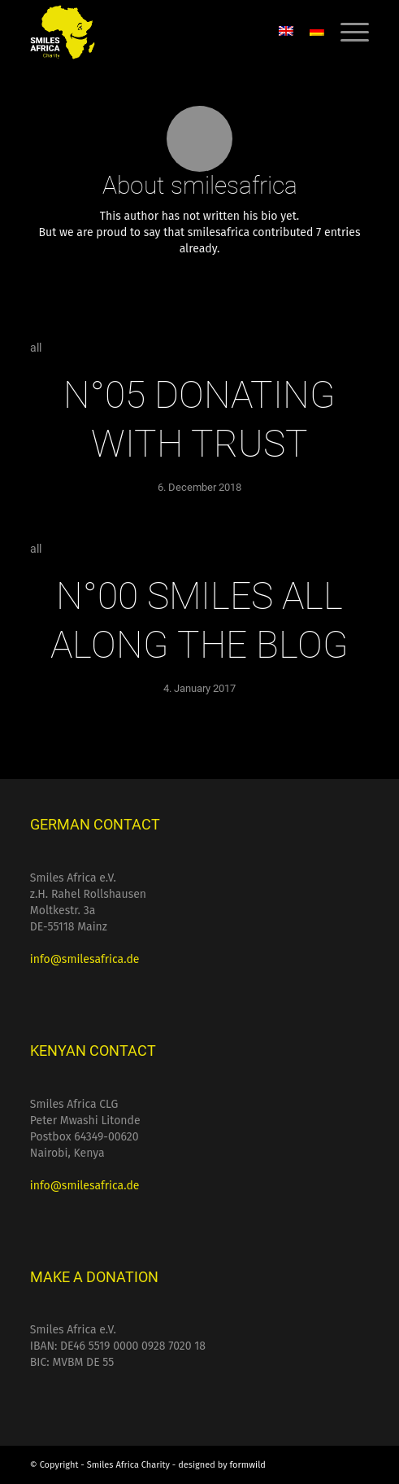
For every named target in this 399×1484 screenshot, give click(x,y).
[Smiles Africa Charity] (165, 32)
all (35, 348)
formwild (248, 1465)
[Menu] (346, 32)
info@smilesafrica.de (85, 959)
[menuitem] (346, 32)
